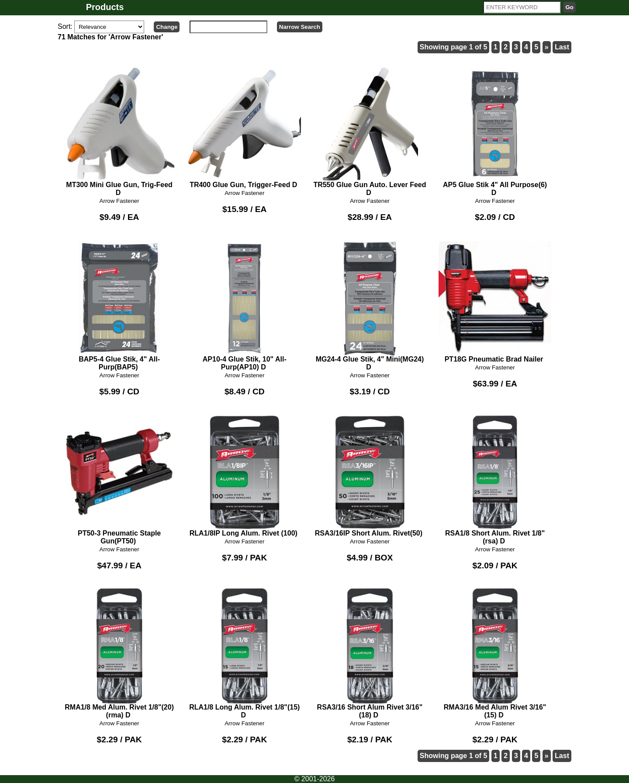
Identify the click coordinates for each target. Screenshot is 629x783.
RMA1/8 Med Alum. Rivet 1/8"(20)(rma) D (119, 653)
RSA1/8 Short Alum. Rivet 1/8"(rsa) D (495, 479)
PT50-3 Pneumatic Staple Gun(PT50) (119, 479)
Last (562, 47)
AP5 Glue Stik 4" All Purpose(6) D (495, 131)
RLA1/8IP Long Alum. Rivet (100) (244, 475)
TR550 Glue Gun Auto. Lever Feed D (369, 131)
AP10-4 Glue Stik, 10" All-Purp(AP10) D (244, 305)
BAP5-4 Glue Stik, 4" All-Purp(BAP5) (119, 305)
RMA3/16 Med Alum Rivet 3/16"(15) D (495, 653)
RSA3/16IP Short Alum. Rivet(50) (369, 475)
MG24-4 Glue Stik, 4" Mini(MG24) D (369, 305)
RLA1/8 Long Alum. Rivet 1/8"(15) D (244, 653)
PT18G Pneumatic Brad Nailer (495, 301)
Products (105, 7)
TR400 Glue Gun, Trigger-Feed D (244, 127)
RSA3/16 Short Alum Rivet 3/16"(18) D (369, 653)
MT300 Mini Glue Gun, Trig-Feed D (119, 131)
